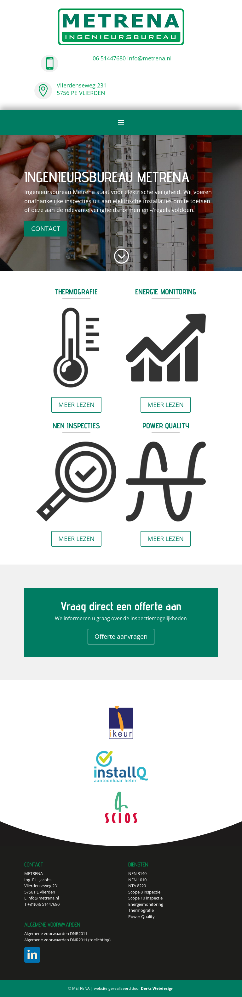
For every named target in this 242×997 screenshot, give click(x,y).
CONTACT (45, 228)
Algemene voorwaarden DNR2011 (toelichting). (68, 940)
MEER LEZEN (76, 404)
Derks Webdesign (157, 988)
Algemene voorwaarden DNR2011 (55, 933)
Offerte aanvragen (121, 636)
